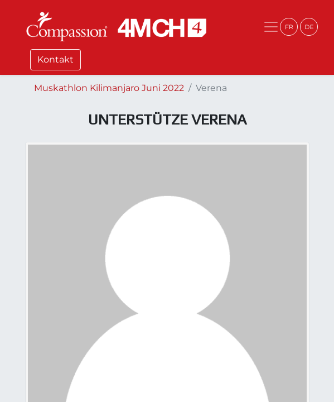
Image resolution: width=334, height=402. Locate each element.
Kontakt (55, 59)
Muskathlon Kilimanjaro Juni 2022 (109, 88)
